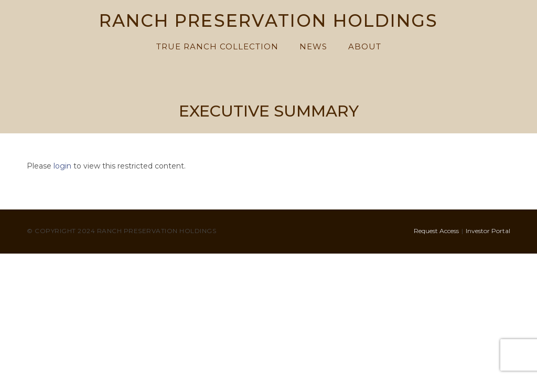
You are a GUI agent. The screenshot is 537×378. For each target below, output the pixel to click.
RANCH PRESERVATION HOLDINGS (268, 21)
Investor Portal (488, 231)
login (62, 166)
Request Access (436, 231)
